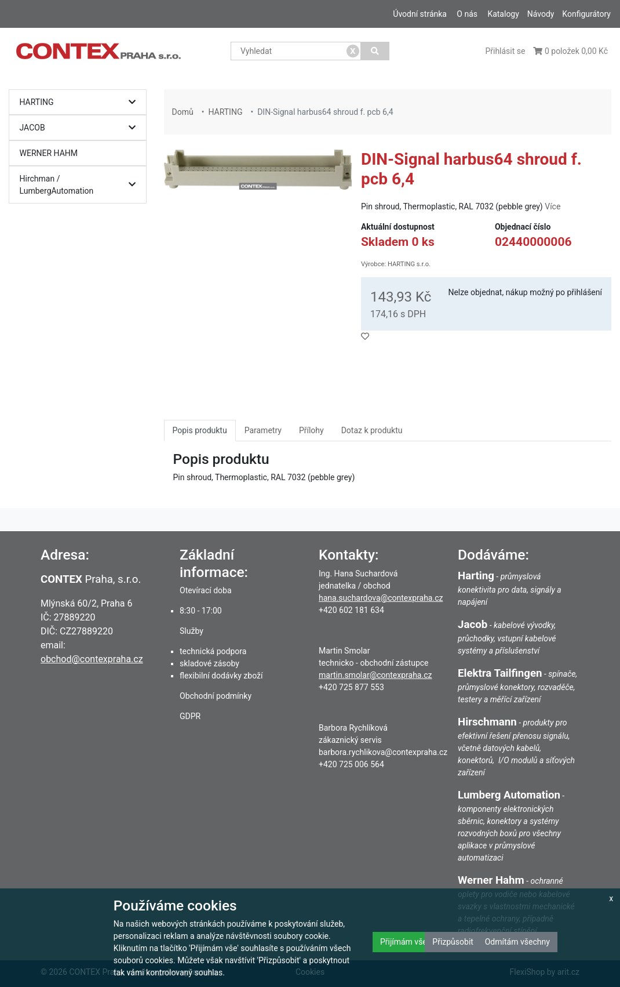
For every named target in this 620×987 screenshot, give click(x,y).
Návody (541, 14)
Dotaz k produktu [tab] (372, 430)
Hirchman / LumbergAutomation (81, 185)
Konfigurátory (586, 14)
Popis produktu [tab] (200, 430)
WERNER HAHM (49, 153)
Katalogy (503, 14)
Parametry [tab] (263, 430)
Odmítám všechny (517, 941)
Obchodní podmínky (215, 696)
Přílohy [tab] (311, 430)
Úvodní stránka (420, 14)
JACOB (81, 128)
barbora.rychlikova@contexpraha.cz (383, 752)
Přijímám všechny (412, 941)
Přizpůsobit (452, 941)
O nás (467, 14)
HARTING (81, 102)
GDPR (190, 716)
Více (552, 206)
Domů (183, 112)
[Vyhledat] (375, 51)
